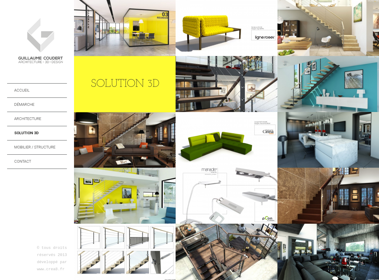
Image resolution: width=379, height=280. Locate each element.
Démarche (24, 104)
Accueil (22, 90)
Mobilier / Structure (34, 147)
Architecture (27, 118)
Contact (22, 161)
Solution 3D (26, 133)
